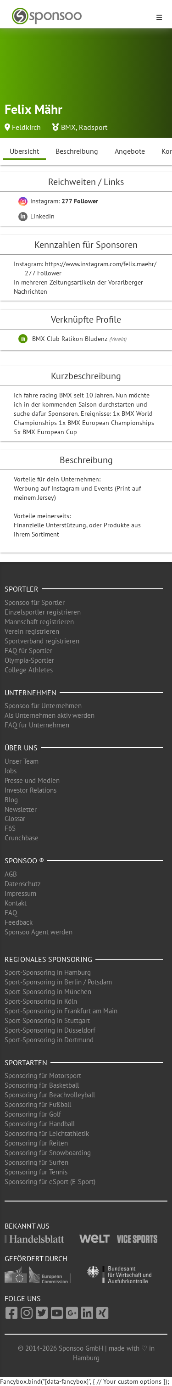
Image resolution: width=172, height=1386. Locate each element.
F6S (10, 828)
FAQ (11, 912)
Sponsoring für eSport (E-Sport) (50, 1181)
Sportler (22, 588)
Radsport (93, 127)
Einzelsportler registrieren (43, 612)
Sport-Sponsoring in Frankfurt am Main (61, 1010)
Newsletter (21, 809)
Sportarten (26, 1062)
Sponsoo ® (24, 860)
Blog (11, 799)
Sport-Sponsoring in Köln (41, 1001)
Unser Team (22, 761)
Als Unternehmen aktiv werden (49, 715)
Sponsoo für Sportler (35, 602)
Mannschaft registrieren (39, 621)
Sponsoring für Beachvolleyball (50, 1094)
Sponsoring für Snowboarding (48, 1152)
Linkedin (36, 216)
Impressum (20, 893)
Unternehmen (30, 692)
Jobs (11, 770)
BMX (68, 127)
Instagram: (58, 201)
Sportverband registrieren (42, 641)
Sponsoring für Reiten (36, 1143)
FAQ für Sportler (28, 650)
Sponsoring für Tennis (36, 1172)
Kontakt (16, 903)
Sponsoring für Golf (33, 1114)
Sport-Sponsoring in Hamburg (48, 972)
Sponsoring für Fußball (38, 1104)
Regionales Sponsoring (48, 959)
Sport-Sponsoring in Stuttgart (47, 1020)
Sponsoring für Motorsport (43, 1075)
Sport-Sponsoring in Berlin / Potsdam (58, 982)
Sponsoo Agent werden (38, 932)
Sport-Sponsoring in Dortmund (49, 1039)
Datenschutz (23, 883)
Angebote (130, 151)
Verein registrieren (32, 631)
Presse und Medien (32, 780)
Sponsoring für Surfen (36, 1162)
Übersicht (24, 151)
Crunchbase (22, 837)
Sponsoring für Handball (40, 1123)
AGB (11, 874)
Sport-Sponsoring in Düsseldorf (50, 1030)
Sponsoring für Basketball (42, 1085)
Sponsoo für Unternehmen (43, 705)
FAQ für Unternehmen (37, 725)
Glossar (15, 818)
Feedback (19, 922)
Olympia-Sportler (29, 660)
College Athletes (29, 669)
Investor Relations (30, 790)
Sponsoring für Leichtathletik (47, 1133)
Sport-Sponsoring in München (48, 991)
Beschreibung (76, 151)
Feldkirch (26, 127)
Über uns (21, 747)
